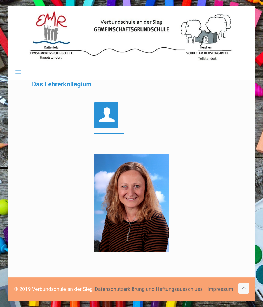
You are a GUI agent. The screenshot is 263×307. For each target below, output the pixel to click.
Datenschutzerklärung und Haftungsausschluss (149, 289)
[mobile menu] (18, 72)
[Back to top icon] (243, 288)
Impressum (220, 289)
